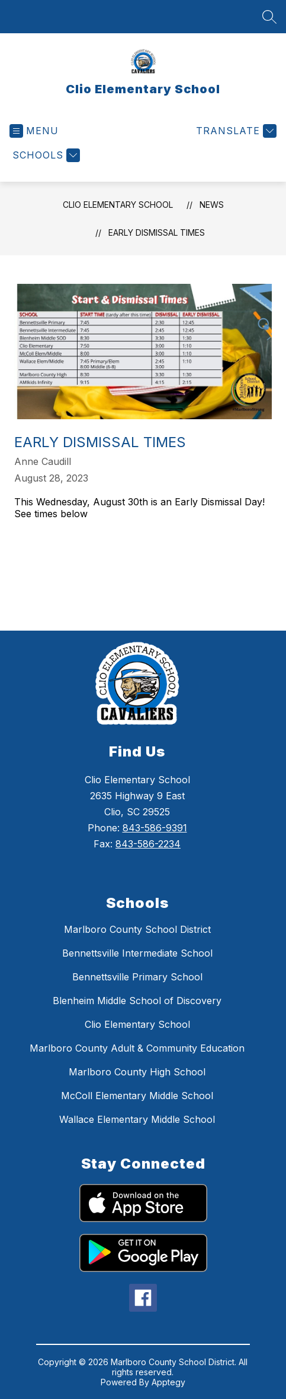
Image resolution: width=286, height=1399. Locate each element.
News (212, 205)
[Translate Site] (235, 131)
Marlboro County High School (137, 1072)
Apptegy (168, 1382)
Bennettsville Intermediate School (137, 953)
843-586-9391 (155, 828)
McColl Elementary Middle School (137, 1096)
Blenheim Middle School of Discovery (137, 1000)
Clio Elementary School (118, 205)
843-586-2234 (148, 844)
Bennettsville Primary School (137, 977)
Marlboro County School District (137, 929)
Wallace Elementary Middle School (137, 1119)
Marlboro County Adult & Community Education (137, 1048)
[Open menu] (34, 131)
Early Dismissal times (156, 232)
